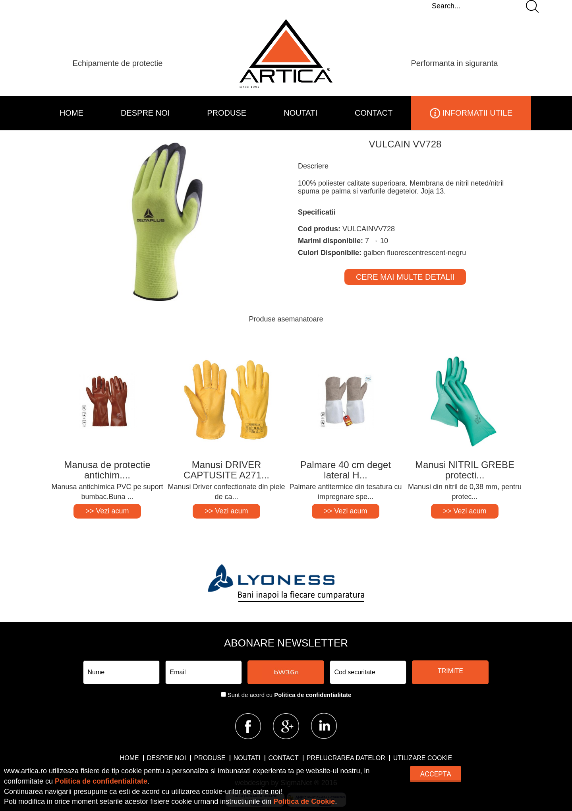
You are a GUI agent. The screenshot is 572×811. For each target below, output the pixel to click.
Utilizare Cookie (422, 758)
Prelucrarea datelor (346, 758)
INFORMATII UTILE (471, 113)
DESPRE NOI (145, 112)
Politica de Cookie (304, 801)
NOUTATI (300, 112)
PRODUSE (226, 112)
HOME (71, 112)
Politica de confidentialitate (312, 694)
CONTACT (373, 112)
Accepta (435, 774)
